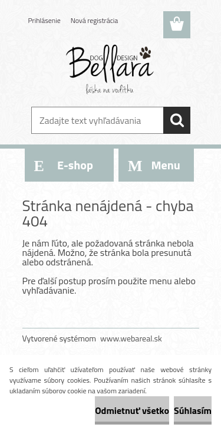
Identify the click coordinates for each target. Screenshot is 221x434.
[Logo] (110, 69)
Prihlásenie (44, 20)
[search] (176, 120)
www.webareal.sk (131, 338)
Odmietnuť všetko (132, 410)
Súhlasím (193, 410)
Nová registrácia (94, 20)
